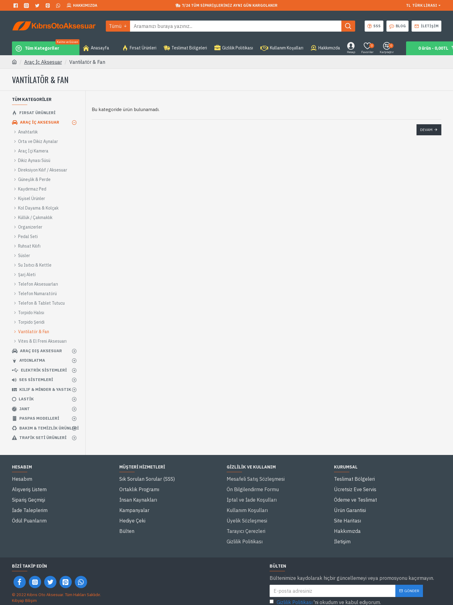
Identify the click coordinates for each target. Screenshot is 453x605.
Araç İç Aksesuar (43, 62)
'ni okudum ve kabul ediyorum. (325, 580)
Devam (426, 129)
